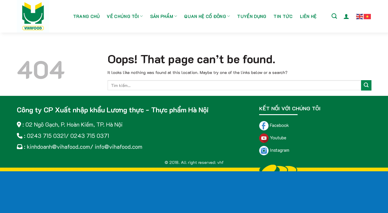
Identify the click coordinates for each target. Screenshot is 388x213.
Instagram (274, 150)
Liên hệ (308, 16)
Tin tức (283, 16)
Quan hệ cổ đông (207, 16)
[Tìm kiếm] (334, 16)
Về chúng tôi (125, 16)
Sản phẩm (163, 16)
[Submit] (366, 85)
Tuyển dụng (251, 16)
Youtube (272, 137)
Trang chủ (86, 16)
